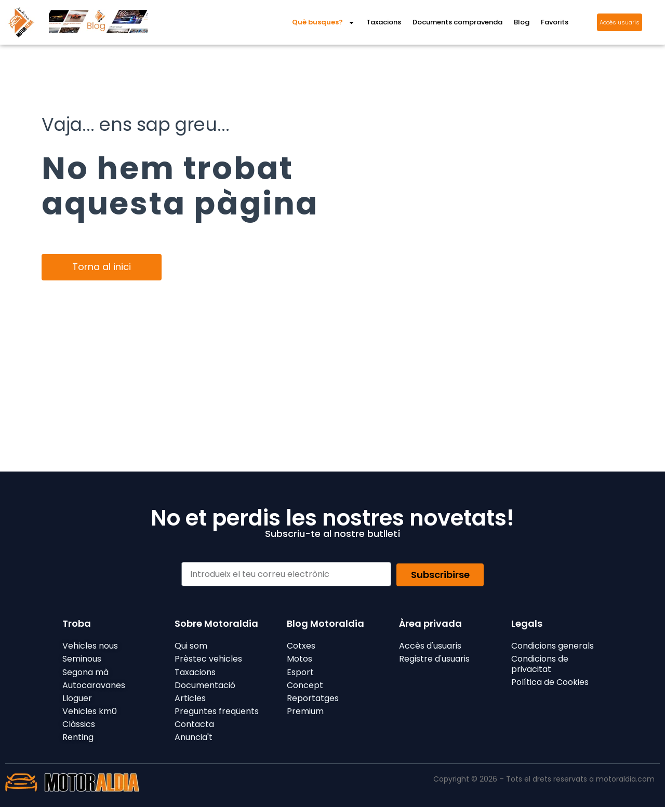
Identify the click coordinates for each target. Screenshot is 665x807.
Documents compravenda (457, 22)
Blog (521, 22)
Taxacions (383, 22)
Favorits (554, 22)
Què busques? (323, 22)
